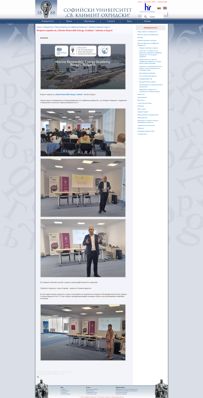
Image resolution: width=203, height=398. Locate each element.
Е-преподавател (65, 390)
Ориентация (162, 2)
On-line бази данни (91, 394)
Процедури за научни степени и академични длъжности (147, 121)
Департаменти (142, 97)
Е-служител (64, 392)
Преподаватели (142, 117)
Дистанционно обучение (147, 73)
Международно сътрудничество (147, 115)
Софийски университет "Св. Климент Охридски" (62, 10)
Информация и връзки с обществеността (127, 389)
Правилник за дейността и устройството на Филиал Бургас (149, 90)
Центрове (140, 106)
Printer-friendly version (38, 377)
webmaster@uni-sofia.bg (117, 397)
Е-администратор (65, 394)
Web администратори (121, 392)
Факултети (141, 94)
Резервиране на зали (91, 392)
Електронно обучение (92, 389)
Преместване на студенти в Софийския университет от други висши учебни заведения (150, 61)
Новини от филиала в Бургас (99, 27)
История (140, 37)
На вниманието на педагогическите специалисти (150, 86)
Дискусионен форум (121, 394)
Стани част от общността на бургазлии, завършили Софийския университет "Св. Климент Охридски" (150, 53)
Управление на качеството (146, 125)
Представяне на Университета (147, 31)
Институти (141, 100)
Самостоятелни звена (144, 103)
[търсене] (152, 17)
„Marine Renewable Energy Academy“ (69, 94)
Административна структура (146, 40)
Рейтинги (140, 128)
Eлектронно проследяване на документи (126, 390)
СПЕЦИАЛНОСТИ (145, 79)
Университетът (48, 27)
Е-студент (63, 389)
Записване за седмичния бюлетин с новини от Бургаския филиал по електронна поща (150, 68)
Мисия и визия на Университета (148, 34)
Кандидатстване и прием (147, 82)
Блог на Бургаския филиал (148, 76)
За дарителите (142, 134)
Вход (140, 2)
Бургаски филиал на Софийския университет (71, 27)
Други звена (141, 109)
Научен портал (90, 390)
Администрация (142, 112)
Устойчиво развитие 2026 (145, 131)
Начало (39, 27)
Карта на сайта (150, 2)
